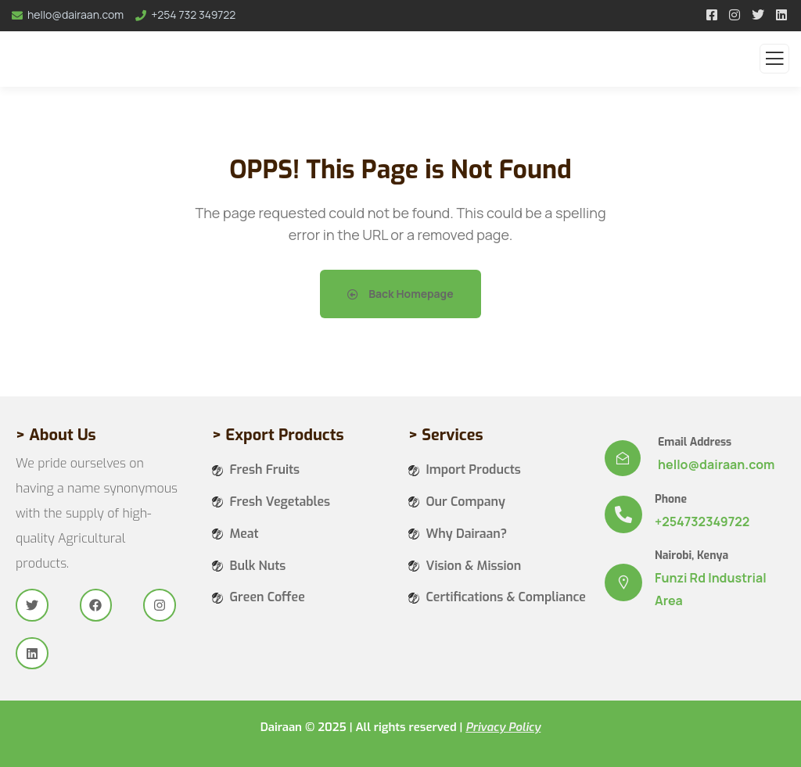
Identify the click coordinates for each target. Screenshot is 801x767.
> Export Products (278, 435)
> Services (445, 435)
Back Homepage (400, 293)
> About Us (56, 435)
